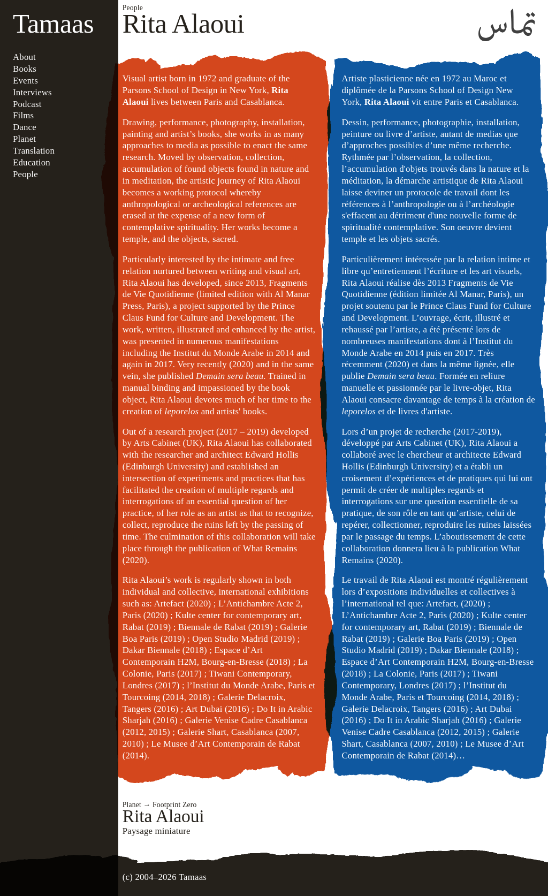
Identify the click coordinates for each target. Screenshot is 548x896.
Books (24, 69)
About (24, 57)
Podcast (27, 104)
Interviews (32, 92)
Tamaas (53, 24)
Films (23, 115)
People (25, 174)
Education (31, 162)
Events (25, 80)
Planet (24, 139)
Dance (24, 127)
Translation (34, 151)
